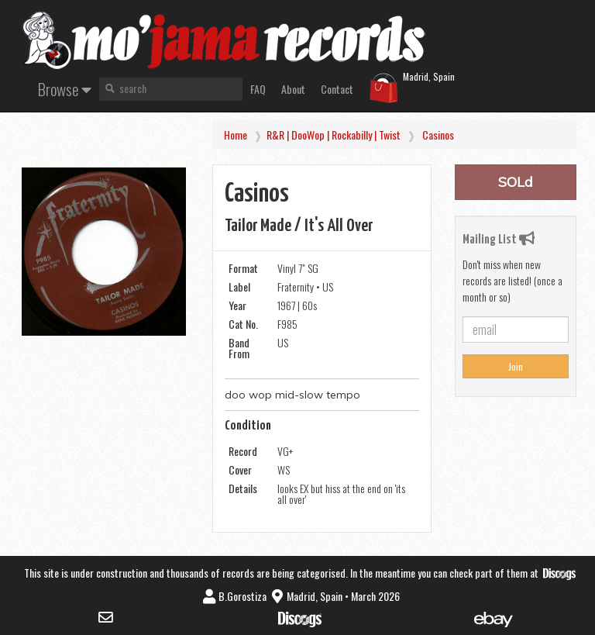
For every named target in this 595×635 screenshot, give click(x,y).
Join (515, 366)
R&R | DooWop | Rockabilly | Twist (334, 134)
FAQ (258, 89)
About (293, 89)
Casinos (438, 134)
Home (235, 134)
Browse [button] (64, 89)
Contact (337, 89)
